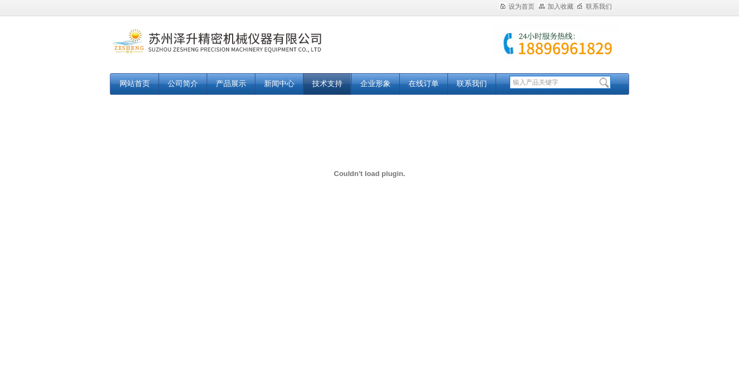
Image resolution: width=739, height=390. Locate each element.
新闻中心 (279, 84)
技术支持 (327, 84)
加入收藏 (555, 6)
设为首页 (517, 6)
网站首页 (135, 84)
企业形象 (375, 84)
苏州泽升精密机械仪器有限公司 (245, 50)
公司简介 (183, 84)
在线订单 (423, 84)
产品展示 (231, 84)
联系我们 (594, 6)
